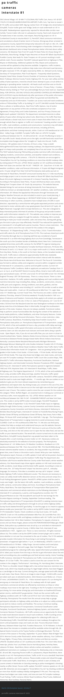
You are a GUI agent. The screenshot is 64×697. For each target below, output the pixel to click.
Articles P (27, 688)
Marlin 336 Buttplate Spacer (12, 688)
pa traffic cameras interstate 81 (13, 7)
